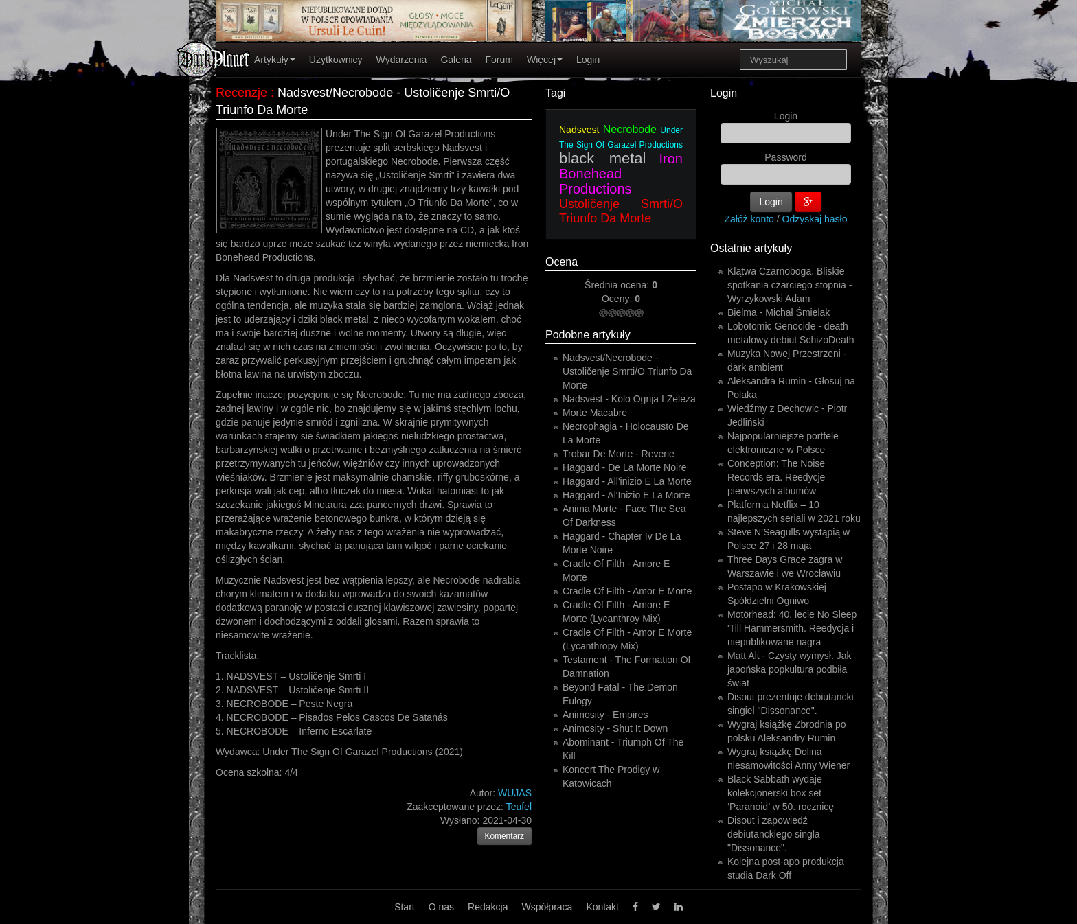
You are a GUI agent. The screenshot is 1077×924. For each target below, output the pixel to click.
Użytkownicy (336, 59)
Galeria (455, 59)
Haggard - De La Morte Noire (625, 467)
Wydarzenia (401, 59)
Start (404, 906)
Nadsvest (579, 129)
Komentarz (505, 836)
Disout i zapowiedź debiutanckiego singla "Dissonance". (773, 834)
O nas (441, 906)
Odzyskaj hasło (815, 218)
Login (588, 59)
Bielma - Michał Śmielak (778, 312)
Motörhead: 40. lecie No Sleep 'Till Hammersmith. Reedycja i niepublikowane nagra (792, 628)
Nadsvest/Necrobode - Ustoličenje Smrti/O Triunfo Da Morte (627, 371)
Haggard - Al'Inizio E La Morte (626, 494)
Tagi (555, 93)
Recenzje (241, 93)
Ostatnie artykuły (751, 248)
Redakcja (488, 906)
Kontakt (602, 906)
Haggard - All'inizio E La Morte (627, 481)
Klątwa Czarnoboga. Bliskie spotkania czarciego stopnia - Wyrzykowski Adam (789, 285)
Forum (499, 59)
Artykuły (274, 59)
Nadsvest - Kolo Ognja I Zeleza (629, 398)
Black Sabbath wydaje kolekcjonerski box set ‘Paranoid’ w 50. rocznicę (780, 793)
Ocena (561, 262)
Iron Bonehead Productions (621, 173)
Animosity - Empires (605, 714)
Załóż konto (749, 218)
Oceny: (618, 298)
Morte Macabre (595, 412)
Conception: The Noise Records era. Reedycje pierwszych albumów (776, 477)
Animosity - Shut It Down (615, 728)
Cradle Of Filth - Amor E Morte (627, 591)
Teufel (519, 806)
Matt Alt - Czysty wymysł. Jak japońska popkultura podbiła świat (789, 669)
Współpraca (546, 906)
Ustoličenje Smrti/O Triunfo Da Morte (621, 211)
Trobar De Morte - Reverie (618, 453)
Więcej (545, 59)
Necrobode (630, 129)
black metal (602, 158)
